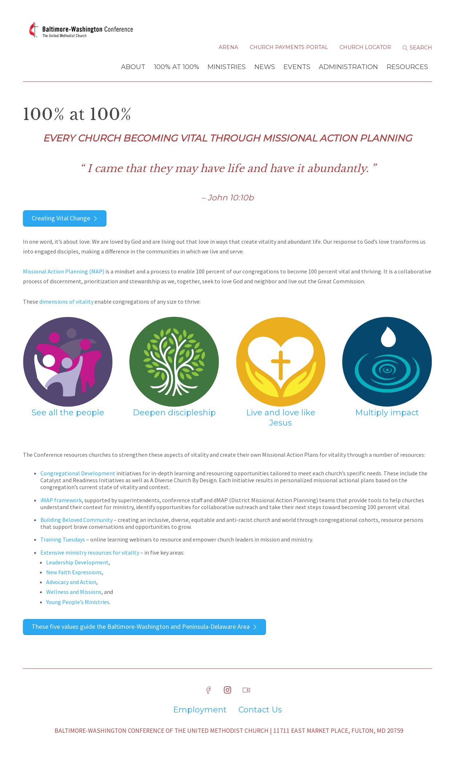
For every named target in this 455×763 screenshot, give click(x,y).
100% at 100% (176, 67)
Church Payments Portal (289, 47)
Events (296, 67)
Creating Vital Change (61, 218)
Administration (348, 67)
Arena (228, 47)
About (133, 67)
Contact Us (260, 710)
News (264, 67)
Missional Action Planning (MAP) (63, 271)
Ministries (227, 67)
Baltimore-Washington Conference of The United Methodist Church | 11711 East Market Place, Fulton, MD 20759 (229, 731)
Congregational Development (77, 473)
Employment (200, 710)
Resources (407, 67)
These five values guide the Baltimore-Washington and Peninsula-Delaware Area (141, 626)
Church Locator (365, 47)
